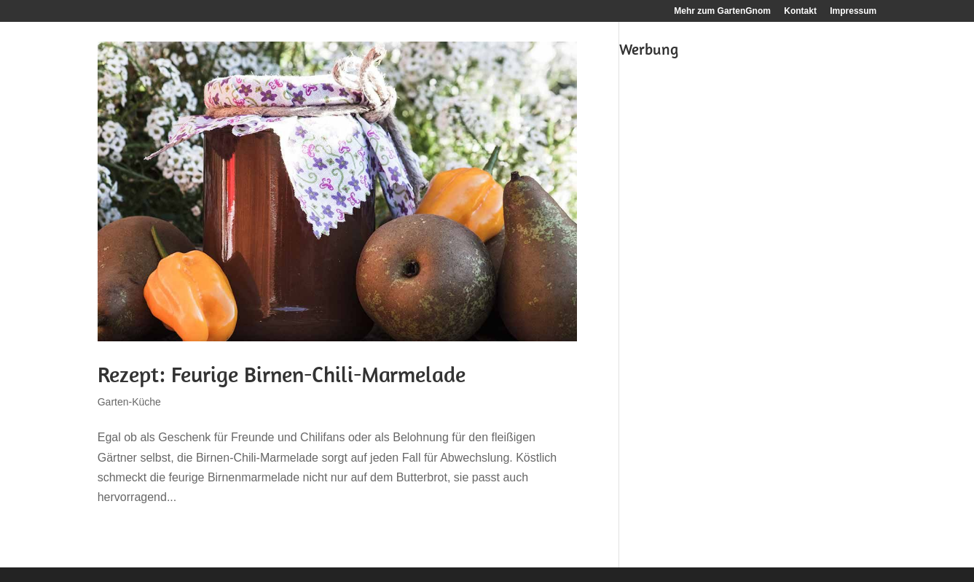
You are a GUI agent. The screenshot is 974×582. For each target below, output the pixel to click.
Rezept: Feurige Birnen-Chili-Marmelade (282, 374)
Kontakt (800, 11)
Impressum (853, 11)
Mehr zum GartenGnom (722, 11)
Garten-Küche (129, 402)
